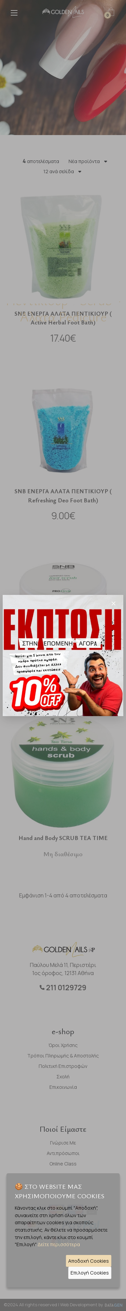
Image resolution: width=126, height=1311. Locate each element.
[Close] (113, 603)
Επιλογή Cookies (90, 1272)
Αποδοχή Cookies (88, 1261)
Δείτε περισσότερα (59, 1244)
